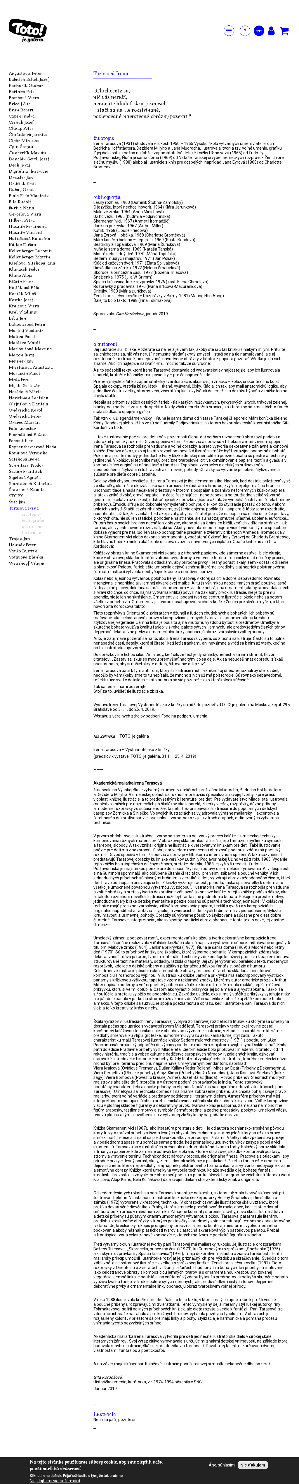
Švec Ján (17, 501)
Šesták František (25, 471)
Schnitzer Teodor (26, 465)
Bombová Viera (24, 97)
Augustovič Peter (25, 73)
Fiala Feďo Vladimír (28, 195)
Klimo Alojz (20, 275)
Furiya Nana (21, 207)
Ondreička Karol (25, 409)
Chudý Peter (21, 128)
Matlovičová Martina (30, 348)
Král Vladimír (23, 311)
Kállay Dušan (22, 244)
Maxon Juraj (21, 354)
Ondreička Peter (25, 416)
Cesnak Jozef (21, 122)
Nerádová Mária (25, 391)
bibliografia (33, 520)
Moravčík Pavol (24, 373)
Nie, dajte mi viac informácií (55, 1480)
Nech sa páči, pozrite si (114, 1419)
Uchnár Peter (22, 544)
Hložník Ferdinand (28, 226)
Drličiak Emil (22, 183)
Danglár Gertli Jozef (29, 158)
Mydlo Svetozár (24, 385)
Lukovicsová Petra (27, 324)
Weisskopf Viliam (26, 563)
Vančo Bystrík (23, 550)
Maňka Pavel (22, 336)
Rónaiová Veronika (28, 452)
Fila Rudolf (20, 201)
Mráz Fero (19, 379)
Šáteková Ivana (24, 458)
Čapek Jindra (22, 115)
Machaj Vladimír (26, 330)
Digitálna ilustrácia (28, 171)
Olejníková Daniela (28, 403)
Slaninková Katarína (30, 483)
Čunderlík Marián (27, 152)
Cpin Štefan (21, 146)
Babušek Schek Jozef (29, 79)
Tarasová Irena (24, 507)
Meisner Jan (21, 360)
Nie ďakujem (253, 1465)
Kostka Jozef (21, 299)
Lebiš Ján (17, 318)
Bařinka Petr (21, 91)
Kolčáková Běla (24, 287)
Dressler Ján (21, 177)
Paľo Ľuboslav (22, 428)
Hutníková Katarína (29, 238)
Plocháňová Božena (28, 434)
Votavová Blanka (26, 556)
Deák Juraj (19, 164)
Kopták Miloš (22, 293)
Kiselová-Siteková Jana (32, 262)
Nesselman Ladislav (28, 397)
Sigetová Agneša (25, 477)
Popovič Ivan (21, 440)
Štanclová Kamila (27, 489)
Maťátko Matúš (24, 342)
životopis (30, 514)
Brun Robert (21, 109)
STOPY (16, 495)
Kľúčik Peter (21, 281)
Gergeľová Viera (25, 213)
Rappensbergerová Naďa (32, 446)
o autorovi (32, 526)
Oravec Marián (24, 422)
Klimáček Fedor (24, 269)
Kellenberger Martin (29, 256)
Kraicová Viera (24, 305)
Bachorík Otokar (26, 85)
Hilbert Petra (22, 220)
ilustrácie (31, 532)
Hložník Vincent (25, 232)
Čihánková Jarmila (28, 134)
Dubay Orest (21, 189)
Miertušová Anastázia (31, 367)
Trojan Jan (19, 538)
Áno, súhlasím (222, 1465)
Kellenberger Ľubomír (30, 250)
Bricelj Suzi (20, 103)
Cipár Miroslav (24, 140)
